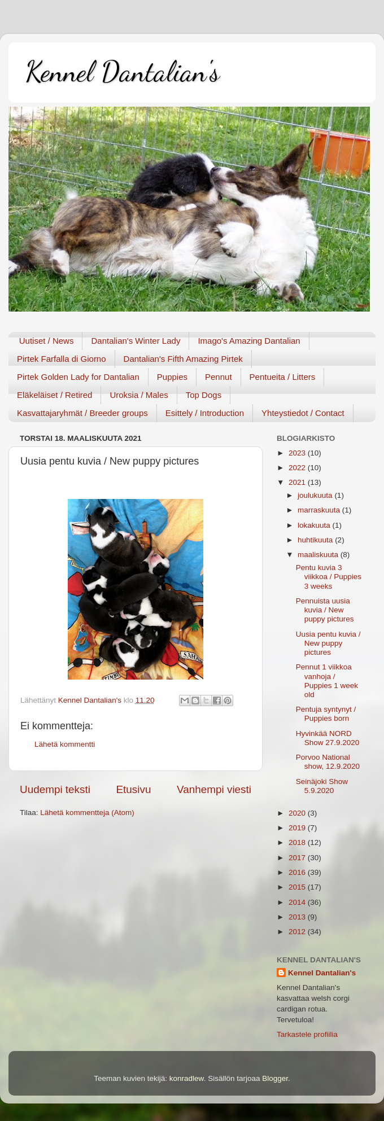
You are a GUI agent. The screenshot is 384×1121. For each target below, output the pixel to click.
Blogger (275, 1078)
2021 (298, 482)
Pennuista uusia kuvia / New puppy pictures (325, 610)
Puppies (172, 377)
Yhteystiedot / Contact (302, 413)
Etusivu (133, 789)
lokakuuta (315, 525)
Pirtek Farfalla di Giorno (61, 359)
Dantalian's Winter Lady (135, 340)
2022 (298, 467)
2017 (298, 857)
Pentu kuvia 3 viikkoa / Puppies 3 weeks (328, 576)
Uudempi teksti (55, 789)
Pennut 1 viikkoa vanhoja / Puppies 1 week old (327, 681)
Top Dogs (203, 395)
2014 (298, 902)
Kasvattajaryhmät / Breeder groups (82, 413)
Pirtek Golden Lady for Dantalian (78, 377)
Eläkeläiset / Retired (54, 395)
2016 (298, 872)
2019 (298, 828)
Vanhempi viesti (214, 789)
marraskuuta (320, 510)
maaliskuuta (319, 554)
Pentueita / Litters (283, 377)
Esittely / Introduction (204, 413)
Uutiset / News (46, 340)
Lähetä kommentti (64, 744)
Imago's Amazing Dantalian (249, 340)
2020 (298, 813)
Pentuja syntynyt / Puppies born (326, 713)
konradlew (186, 1078)
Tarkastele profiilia (307, 1034)
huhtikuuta (316, 540)
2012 (298, 931)
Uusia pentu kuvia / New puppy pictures (328, 643)
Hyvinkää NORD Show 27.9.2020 (328, 738)
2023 (298, 453)
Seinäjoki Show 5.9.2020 (322, 786)
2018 (298, 842)
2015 (298, 887)
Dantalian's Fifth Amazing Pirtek (183, 359)
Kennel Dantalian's (122, 72)
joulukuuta (316, 495)
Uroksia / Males (139, 395)
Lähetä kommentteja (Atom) (87, 812)
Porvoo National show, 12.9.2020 (328, 761)
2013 (298, 917)
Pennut (218, 377)
